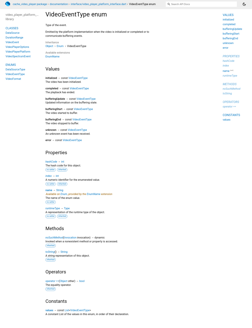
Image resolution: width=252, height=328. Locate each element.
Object (49, 46)
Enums (11, 65)
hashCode (51, 161)
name (48, 190)
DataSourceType (15, 69)
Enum (60, 46)
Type (67, 208)
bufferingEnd (230, 38)
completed (229, 24)
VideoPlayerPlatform (18, 51)
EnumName (52, 56)
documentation (59, 4)
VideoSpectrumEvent (18, 56)
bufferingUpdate (232, 29)
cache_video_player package (30, 4)
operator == (52, 281)
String (59, 190)
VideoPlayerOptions (17, 47)
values (49, 310)
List (67, 310)
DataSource (13, 32)
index (48, 176)
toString (50, 251)
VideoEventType (78, 78)
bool (82, 281)
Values (228, 15)
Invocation (70, 237)
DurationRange (14, 37)
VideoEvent (12, 42)
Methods (230, 84)
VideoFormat (13, 78)
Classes (12, 28)
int (62, 161)
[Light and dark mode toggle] (244, 4)
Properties (231, 56)
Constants (231, 115)
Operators (231, 102)
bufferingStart (231, 33)
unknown (228, 43)
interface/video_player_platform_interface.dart (98, 4)
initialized (228, 19)
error (225, 47)
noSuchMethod (54, 237)
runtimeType (52, 208)
